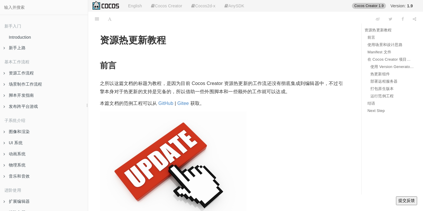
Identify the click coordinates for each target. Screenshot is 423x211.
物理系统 (15, 165)
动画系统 (15, 154)
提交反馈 (406, 200)
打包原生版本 (382, 88)
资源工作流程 (19, 73)
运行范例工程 (382, 96)
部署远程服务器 (383, 81)
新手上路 (15, 47)
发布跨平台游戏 (21, 106)
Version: (401, 6)
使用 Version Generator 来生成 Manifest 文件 (392, 66)
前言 (371, 37)
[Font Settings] (109, 19)
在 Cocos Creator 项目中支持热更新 (390, 59)
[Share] (414, 19)
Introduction (20, 37)
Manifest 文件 (379, 52)
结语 (371, 103)
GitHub (165, 103)
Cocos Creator (166, 6)
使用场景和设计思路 (384, 44)
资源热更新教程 (378, 30)
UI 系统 (13, 142)
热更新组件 (380, 74)
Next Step (376, 110)
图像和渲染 (17, 131)
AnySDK (234, 6)
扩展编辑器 (17, 201)
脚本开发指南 (19, 95)
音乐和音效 (17, 176)
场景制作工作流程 (23, 84)
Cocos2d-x (203, 6)
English (135, 6)
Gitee (183, 103)
